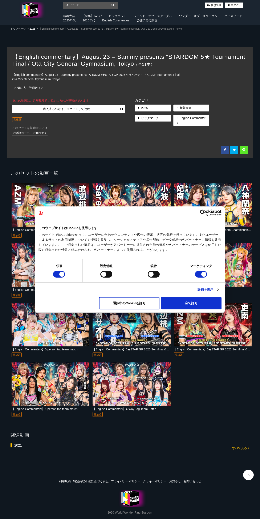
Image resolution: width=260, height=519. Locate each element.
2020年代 (69, 20)
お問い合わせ (192, 481)
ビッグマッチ (117, 16)
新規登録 (216, 5)
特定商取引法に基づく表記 (91, 481)
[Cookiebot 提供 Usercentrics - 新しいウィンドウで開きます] (203, 213)
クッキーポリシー (155, 481)
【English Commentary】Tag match (35, 289)
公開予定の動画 (147, 20)
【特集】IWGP (92, 16)
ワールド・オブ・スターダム (153, 16)
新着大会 (69, 16)
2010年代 (89, 20)
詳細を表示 (206, 289)
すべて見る (240, 448)
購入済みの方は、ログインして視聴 (83, 109)
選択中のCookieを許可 (129, 303)
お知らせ (175, 481)
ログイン (236, 5)
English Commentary (116, 20)
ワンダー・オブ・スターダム (198, 16)
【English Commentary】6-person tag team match (45, 349)
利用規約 (65, 481)
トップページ (18, 28)
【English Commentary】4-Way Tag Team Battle (124, 409)
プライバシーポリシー (126, 481)
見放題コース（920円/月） (29, 133)
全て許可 (191, 303)
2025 (32, 28)
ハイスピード (233, 16)
